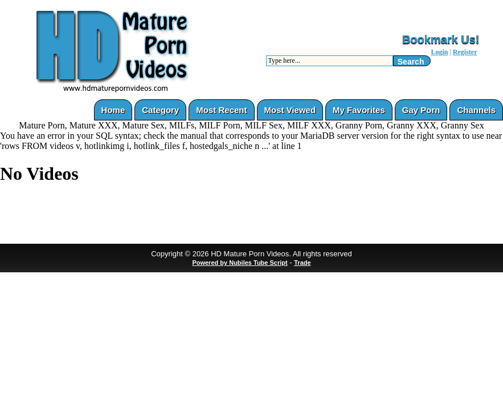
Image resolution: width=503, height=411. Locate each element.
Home (113, 110)
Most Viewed (290, 110)
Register (465, 52)
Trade (302, 262)
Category (160, 110)
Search (411, 61)
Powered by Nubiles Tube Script (239, 262)
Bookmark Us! (441, 39)
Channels (476, 110)
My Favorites (359, 110)
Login (439, 52)
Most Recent (221, 110)
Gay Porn (421, 110)
